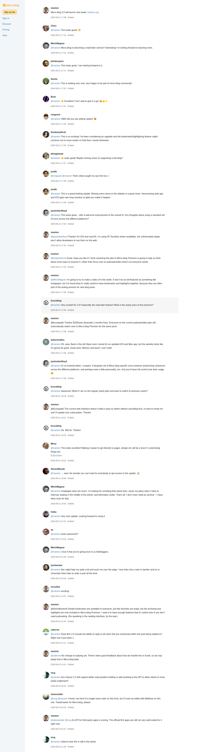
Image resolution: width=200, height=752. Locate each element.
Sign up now (9, 12)
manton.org (95, 12)
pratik (56, 171)
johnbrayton (59, 61)
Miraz (56, 444)
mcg (55, 673)
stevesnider (59, 694)
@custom (60, 455)
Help (4, 35)
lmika (56, 512)
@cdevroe (58, 655)
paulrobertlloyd (61, 211)
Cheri (56, 26)
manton (57, 8)
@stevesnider (60, 720)
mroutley (58, 587)
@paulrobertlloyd (61, 236)
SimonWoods (60, 469)
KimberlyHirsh (60, 132)
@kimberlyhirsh (60, 258)
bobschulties (60, 340)
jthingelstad (59, 154)
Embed (73, 17)
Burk (55, 97)
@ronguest (58, 176)
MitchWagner (60, 43)
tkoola (56, 79)
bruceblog (58, 300)
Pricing (5, 29)
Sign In (5, 18)
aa (54, 530)
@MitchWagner (60, 280)
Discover (6, 24)
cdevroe (57, 630)
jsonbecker (59, 565)
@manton (58, 30)
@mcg (56, 698)
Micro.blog (12, 5)
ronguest (58, 114)
